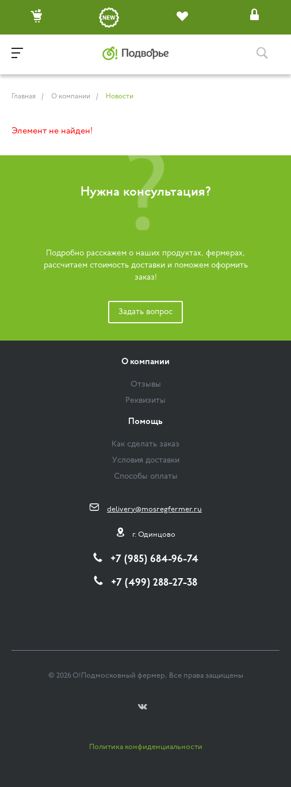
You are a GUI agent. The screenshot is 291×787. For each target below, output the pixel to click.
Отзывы (146, 384)
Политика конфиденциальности (145, 747)
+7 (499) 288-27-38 (154, 583)
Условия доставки (145, 460)
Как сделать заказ (145, 444)
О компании (145, 362)
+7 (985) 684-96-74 (154, 559)
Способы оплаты (146, 476)
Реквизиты (145, 400)
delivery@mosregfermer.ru (154, 509)
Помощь (145, 422)
